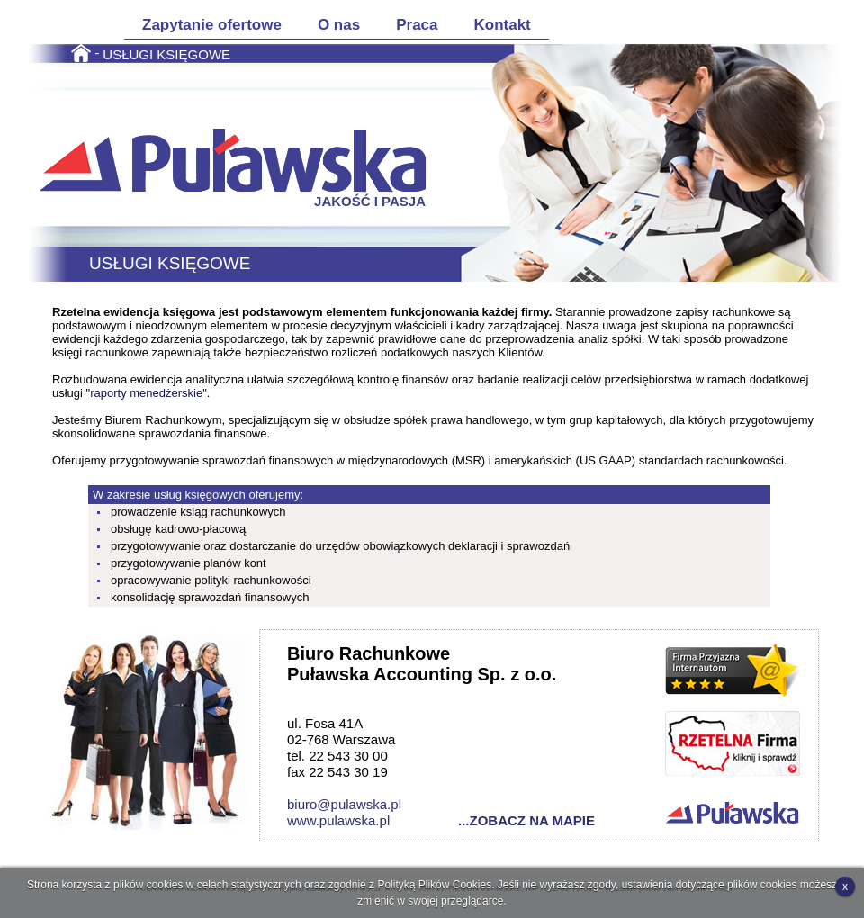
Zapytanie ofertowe (212, 24)
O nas (339, 24)
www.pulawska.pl (338, 820)
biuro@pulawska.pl (344, 804)
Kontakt (502, 24)
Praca (416, 24)
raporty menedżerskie (146, 393)
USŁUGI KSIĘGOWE (166, 53)
